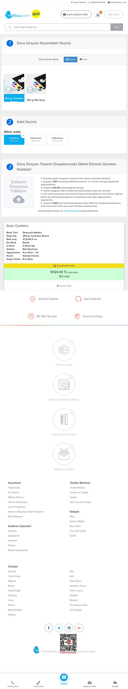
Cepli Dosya (14, 576)
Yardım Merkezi (79, 2)
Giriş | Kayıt (113, 14)
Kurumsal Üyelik (78, 531)
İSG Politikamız (15, 516)
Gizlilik (73, 535)
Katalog (12, 614)
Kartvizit (12, 571)
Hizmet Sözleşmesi (17, 502)
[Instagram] (69, 628)
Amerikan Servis (78, 585)
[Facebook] (48, 628)
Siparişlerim (14, 535)
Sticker (11, 605)
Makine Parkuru (16, 497)
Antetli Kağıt (14, 590)
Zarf (72, 576)
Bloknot (74, 600)
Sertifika (74, 595)
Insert (11, 600)
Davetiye (12, 595)
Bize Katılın (75, 526)
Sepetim (12, 531)
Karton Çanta (76, 590)
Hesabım (12, 540)
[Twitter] (59, 628)
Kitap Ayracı (76, 581)
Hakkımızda (14, 487)
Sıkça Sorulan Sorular (80, 502)
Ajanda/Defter (15, 609)
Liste (83, 59)
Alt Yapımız (13, 492)
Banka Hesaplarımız (18, 550)
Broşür (11, 585)
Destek (11, 545)
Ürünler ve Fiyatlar (79, 492)
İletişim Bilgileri (77, 521)
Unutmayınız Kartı (79, 605)
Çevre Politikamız (17, 507)
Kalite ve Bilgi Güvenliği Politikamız (26, 511)
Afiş (72, 571)
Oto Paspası (76, 609)
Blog (72, 516)
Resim (70, 59)
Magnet (12, 581)
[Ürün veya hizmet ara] (64, 27)
